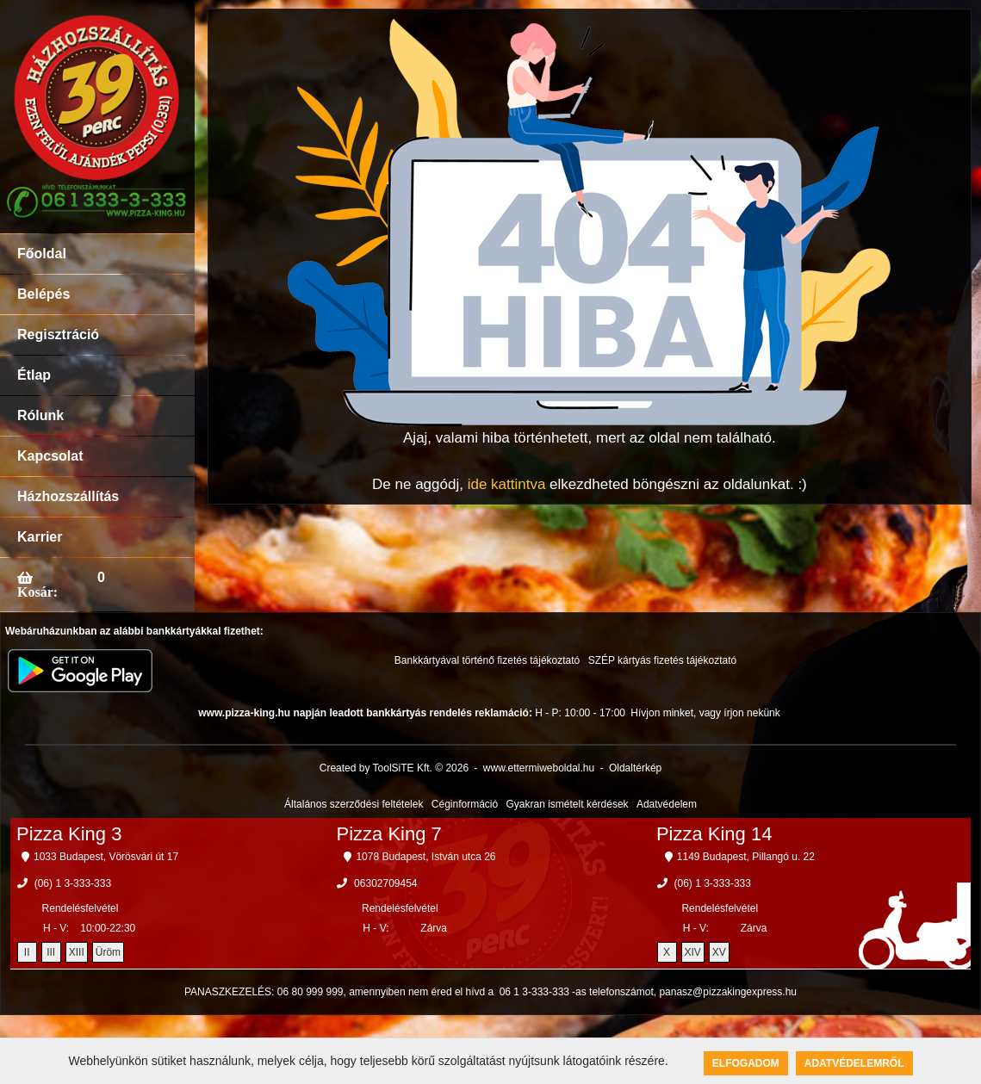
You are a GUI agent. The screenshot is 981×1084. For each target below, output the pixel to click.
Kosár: (37, 591)
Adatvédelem (666, 804)
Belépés (43, 294)
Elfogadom (745, 1063)
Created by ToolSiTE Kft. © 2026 (394, 768)
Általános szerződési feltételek (353, 804)
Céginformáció (465, 804)
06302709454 (385, 883)
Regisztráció (58, 334)
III (51, 952)
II (27, 952)
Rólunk (40, 415)
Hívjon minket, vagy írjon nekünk (704, 713)
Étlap (34, 375)
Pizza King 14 (714, 834)
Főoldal (41, 253)
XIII (76, 952)
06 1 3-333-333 (534, 992)
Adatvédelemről (854, 1063)
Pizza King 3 (68, 834)
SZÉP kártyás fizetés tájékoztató (662, 660)
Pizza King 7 (388, 834)
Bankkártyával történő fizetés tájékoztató (487, 660)
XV (719, 952)
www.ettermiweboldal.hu (538, 768)
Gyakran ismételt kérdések (567, 804)
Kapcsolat (50, 456)
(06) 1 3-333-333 (72, 883)
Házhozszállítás (68, 496)
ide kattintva (507, 484)
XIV (693, 952)
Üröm (108, 952)
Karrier (39, 537)
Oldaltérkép (635, 768)
